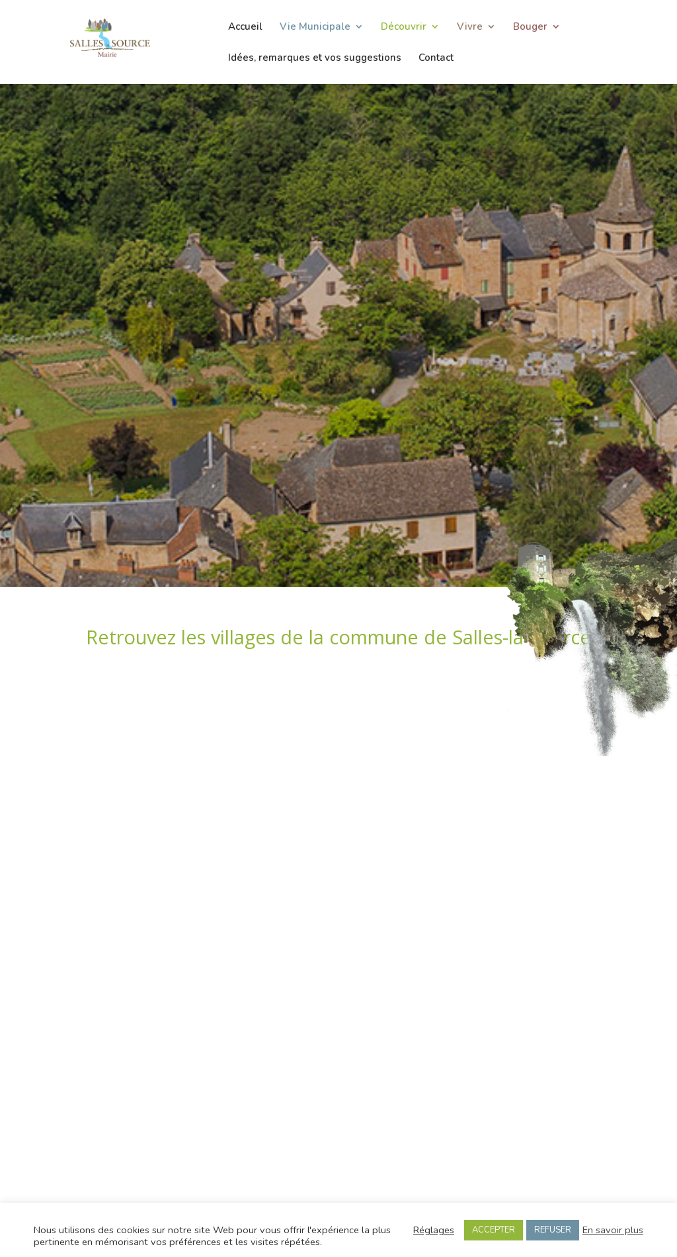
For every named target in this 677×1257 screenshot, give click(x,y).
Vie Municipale (315, 27)
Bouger (530, 27)
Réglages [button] (433, 1230)
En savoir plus (612, 1230)
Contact (436, 58)
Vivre (470, 27)
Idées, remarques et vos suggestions (314, 58)
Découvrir (403, 27)
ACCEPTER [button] (493, 1230)
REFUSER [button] (552, 1230)
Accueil (245, 27)
